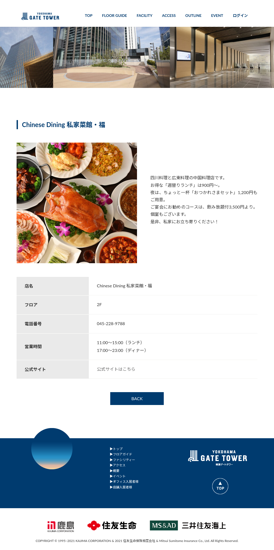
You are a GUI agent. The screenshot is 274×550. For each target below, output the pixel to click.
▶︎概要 (114, 471)
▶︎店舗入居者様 (121, 487)
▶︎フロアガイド (121, 454)
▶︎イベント (118, 476)
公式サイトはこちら (116, 368)
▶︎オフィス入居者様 (124, 482)
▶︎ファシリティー (122, 460)
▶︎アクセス (117, 465)
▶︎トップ (116, 449)
